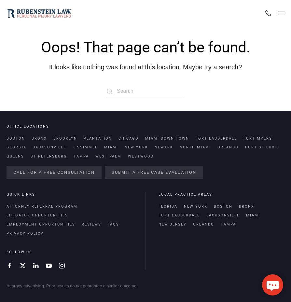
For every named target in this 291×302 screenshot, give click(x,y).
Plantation (98, 138)
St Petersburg (49, 156)
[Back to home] (39, 13)
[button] (281, 13)
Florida (168, 206)
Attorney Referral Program (42, 206)
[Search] (145, 91)
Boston (16, 138)
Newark (164, 147)
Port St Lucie (262, 147)
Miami (111, 147)
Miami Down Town (167, 138)
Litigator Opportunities (37, 215)
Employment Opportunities (41, 224)
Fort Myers (257, 138)
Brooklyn (65, 138)
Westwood (141, 156)
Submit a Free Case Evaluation (154, 172)
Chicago (128, 138)
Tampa (81, 156)
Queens (15, 156)
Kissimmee (85, 147)
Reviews (91, 224)
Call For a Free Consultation (54, 172)
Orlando (228, 147)
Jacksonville (49, 147)
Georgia (16, 147)
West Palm (108, 156)
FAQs (113, 224)
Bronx (39, 138)
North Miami (195, 147)
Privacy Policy (25, 233)
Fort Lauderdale (216, 138)
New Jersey (173, 224)
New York (136, 147)
